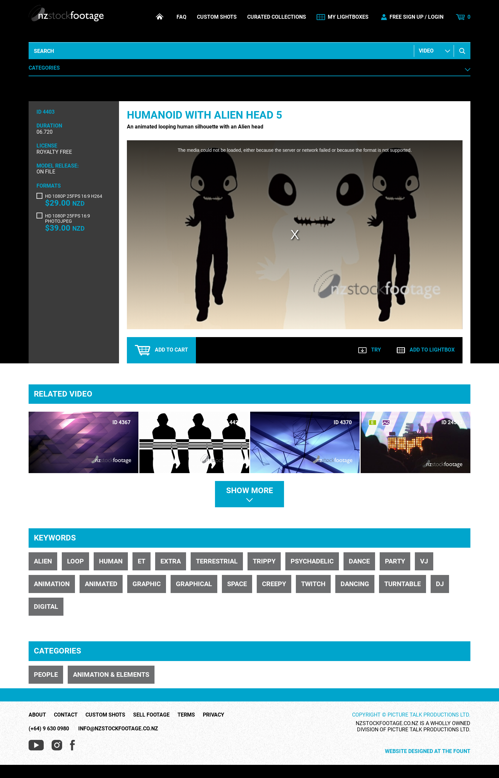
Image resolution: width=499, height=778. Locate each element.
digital (46, 606)
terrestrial (217, 561)
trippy (264, 561)
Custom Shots (217, 17)
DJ (440, 584)
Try (369, 350)
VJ (424, 561)
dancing (355, 584)
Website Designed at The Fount (427, 751)
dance (359, 561)
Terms (186, 715)
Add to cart (161, 350)
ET (141, 561)
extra (170, 561)
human (111, 561)
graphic (146, 584)
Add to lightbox (426, 350)
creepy (274, 584)
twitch (313, 584)
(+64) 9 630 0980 (49, 728)
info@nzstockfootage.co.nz (118, 728)
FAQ (181, 17)
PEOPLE (46, 674)
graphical (194, 584)
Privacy (213, 715)
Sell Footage (151, 715)
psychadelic (312, 561)
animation (52, 584)
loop (75, 561)
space (237, 584)
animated (101, 584)
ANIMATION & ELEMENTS (111, 674)
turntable (402, 584)
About (37, 715)
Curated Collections (276, 17)
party (395, 561)
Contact (66, 715)
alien (43, 561)
